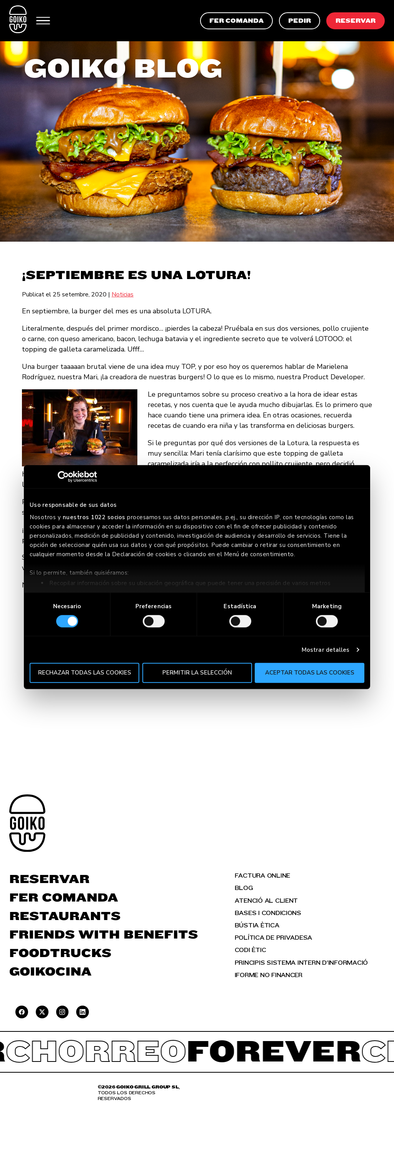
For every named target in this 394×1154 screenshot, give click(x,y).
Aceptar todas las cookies (309, 672)
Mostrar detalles (326, 650)
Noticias (123, 294)
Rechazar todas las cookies (84, 672)
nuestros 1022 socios (94, 517)
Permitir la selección (197, 672)
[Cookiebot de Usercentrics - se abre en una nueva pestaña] (63, 477)
